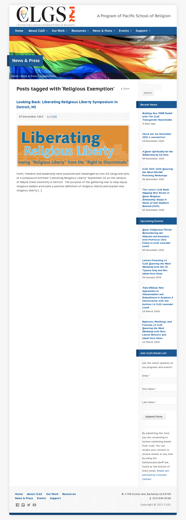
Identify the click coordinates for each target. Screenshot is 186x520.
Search (148, 92)
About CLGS (37, 30)
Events (124, 30)
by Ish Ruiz (157, 153)
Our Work (58, 30)
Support (141, 30)
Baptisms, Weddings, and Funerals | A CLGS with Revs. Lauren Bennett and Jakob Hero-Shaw (157, 330)
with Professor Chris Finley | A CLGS (157, 238)
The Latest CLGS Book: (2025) (155, 198)
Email (146, 375)
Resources (79, 30)
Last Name (149, 402)
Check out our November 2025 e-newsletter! (156, 135)
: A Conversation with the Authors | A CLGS (157, 297)
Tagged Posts (48, 76)
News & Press (102, 30)
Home (19, 30)
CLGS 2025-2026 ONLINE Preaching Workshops (157, 172)
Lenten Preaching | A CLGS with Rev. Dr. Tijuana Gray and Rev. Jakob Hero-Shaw (156, 267)
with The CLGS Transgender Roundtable (157, 116)
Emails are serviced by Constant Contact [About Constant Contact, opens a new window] (155, 475)
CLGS (53, 116)
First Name (149, 388)
